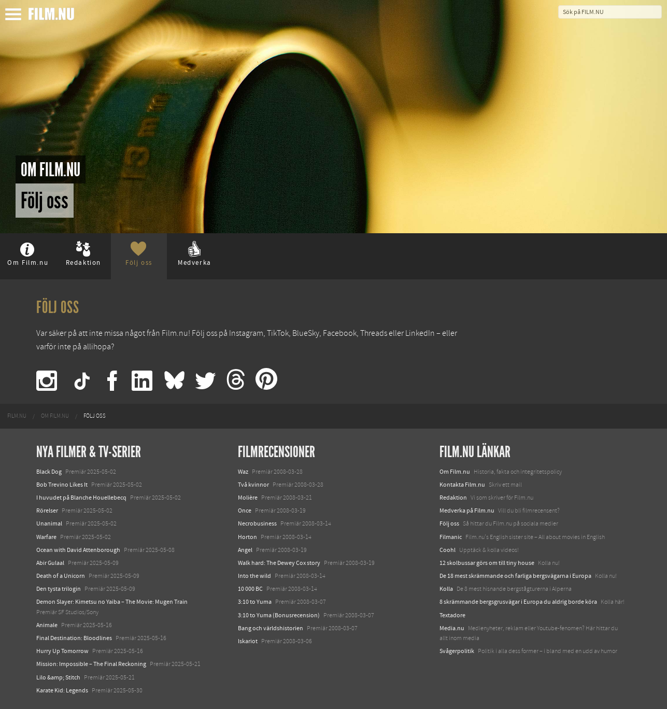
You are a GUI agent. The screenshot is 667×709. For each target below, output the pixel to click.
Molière (248, 497)
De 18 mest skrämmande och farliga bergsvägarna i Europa (515, 575)
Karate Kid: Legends (62, 690)
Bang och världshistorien (270, 628)
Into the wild (254, 575)
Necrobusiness (257, 523)
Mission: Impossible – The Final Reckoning (91, 664)
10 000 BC (250, 588)
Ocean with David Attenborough (78, 550)
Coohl (447, 550)
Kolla (446, 588)
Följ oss (449, 523)
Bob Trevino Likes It (62, 484)
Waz (243, 471)
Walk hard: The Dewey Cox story (279, 562)
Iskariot (248, 641)
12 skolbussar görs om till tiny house (486, 562)
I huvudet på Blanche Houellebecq (81, 497)
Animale (47, 625)
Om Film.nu (454, 471)
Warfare (46, 537)
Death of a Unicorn (60, 575)
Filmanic (450, 537)
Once (244, 510)
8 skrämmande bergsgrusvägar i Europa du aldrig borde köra (518, 601)
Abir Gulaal (50, 562)
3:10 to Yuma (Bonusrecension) (279, 615)
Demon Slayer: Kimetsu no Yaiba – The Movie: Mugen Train (112, 601)
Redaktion (453, 497)
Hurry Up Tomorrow (62, 651)
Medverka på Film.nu (466, 510)
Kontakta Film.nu (462, 484)
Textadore (452, 615)
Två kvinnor (253, 484)
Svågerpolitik (456, 651)
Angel (245, 550)
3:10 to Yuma (255, 601)
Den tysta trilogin (58, 588)
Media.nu (451, 628)
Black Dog (49, 471)
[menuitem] (16, 416)
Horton (247, 537)
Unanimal (49, 523)
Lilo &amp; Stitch (58, 677)
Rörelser (47, 510)
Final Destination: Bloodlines (74, 638)
